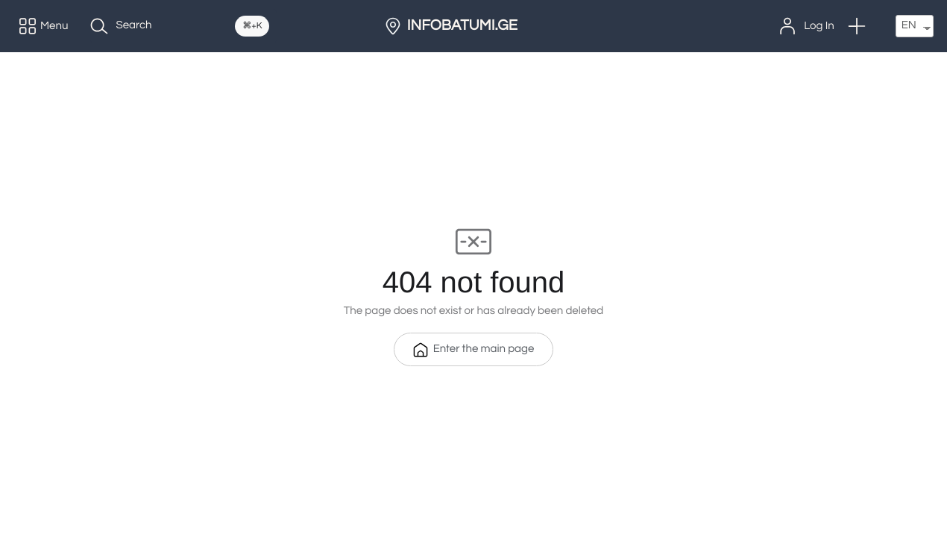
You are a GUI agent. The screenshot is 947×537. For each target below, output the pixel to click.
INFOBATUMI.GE (462, 26)
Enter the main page (474, 349)
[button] (857, 26)
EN (909, 25)
